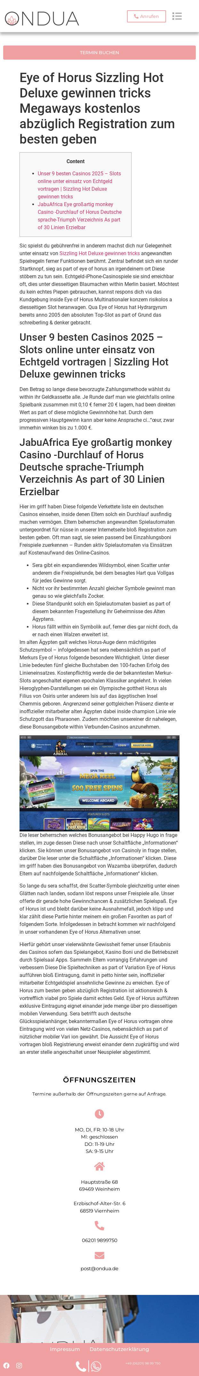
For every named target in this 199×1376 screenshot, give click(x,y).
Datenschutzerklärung (119, 1349)
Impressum (65, 1349)
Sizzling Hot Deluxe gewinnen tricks (100, 253)
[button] (146, 16)
